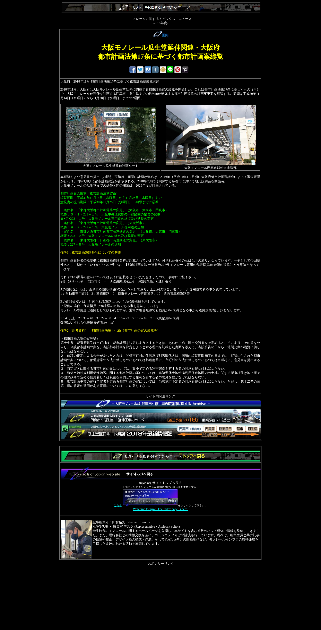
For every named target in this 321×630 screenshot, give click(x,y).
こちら (118, 505)
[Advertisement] (160, 594)
